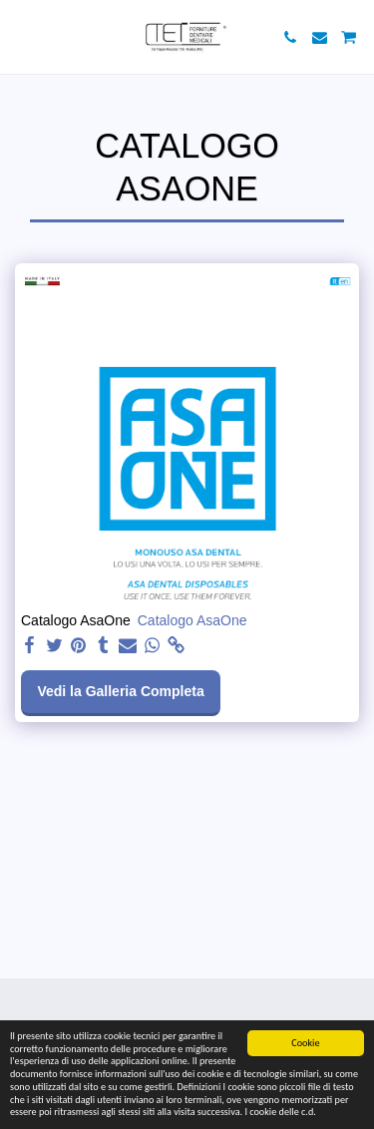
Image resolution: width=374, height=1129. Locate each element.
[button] (22, 37)
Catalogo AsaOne (192, 620)
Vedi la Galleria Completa (120, 691)
